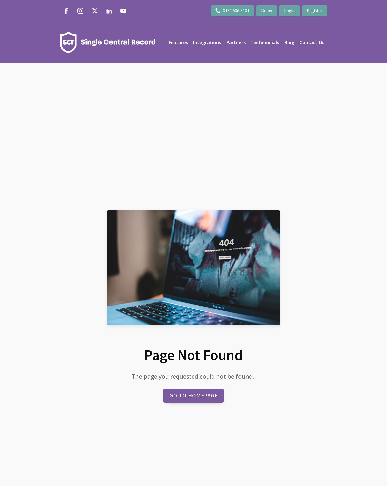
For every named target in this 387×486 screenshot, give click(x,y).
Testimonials (265, 42)
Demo (266, 10)
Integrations (207, 42)
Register (314, 10)
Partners (236, 42)
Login (289, 10)
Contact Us (311, 42)
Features (178, 42)
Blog (289, 42)
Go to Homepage (193, 395)
